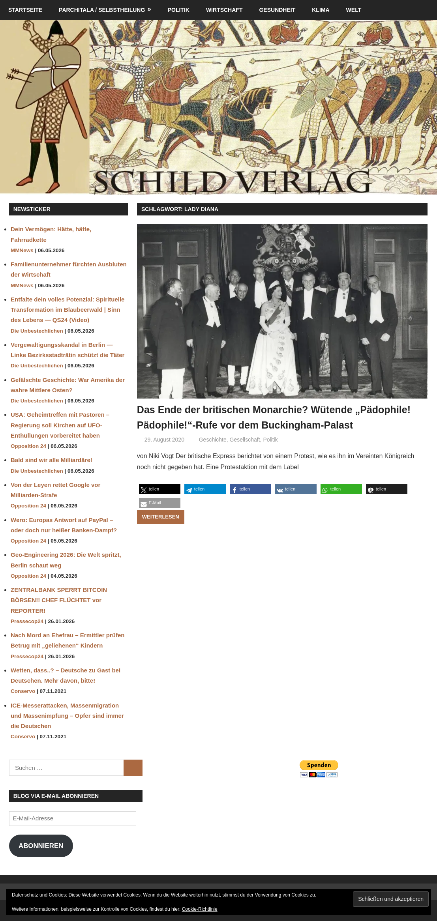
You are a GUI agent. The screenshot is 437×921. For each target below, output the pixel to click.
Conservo (23, 691)
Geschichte (213, 455)
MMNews (22, 250)
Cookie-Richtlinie (200, 909)
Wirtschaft (224, 10)
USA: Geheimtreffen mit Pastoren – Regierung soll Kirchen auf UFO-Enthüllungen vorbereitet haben (60, 425)
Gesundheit (277, 10)
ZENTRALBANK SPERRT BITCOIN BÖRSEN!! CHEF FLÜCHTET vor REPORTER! (59, 600)
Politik (178, 10)
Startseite (25, 10)
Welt (354, 10)
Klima (320, 10)
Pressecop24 (27, 621)
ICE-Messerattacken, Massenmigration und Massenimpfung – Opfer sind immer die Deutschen (67, 716)
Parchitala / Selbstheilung (102, 10)
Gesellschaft (245, 455)
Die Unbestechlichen (37, 331)
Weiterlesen (160, 532)
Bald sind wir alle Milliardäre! (51, 460)
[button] (159, 505)
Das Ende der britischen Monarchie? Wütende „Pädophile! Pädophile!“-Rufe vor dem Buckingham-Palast (274, 424)
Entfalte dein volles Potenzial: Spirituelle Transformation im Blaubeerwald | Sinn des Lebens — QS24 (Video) (67, 310)
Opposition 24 (28, 446)
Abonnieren (41, 846)
